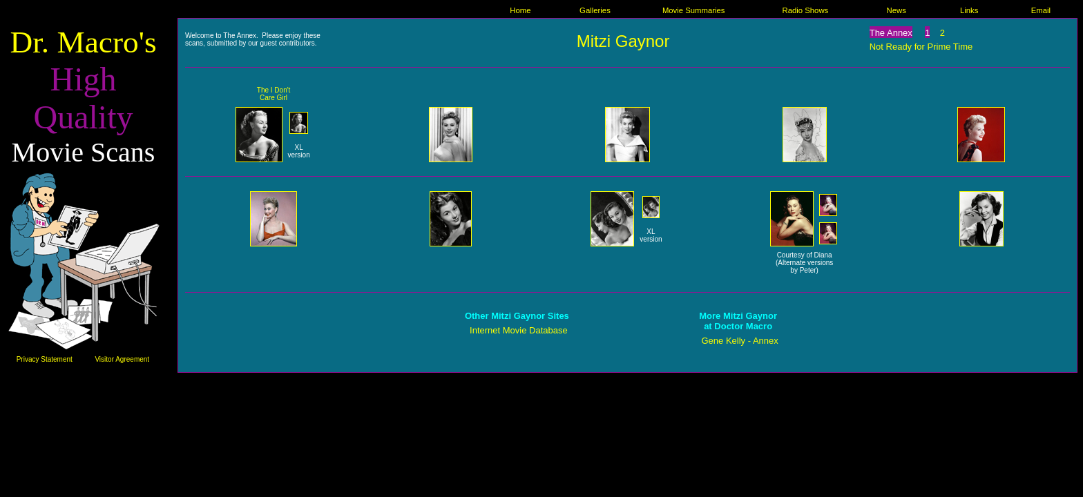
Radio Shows (805, 10)
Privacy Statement (45, 359)
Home (520, 10)
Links (969, 10)
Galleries (595, 10)
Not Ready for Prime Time (921, 46)
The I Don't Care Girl (274, 93)
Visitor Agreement (122, 359)
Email (1041, 10)
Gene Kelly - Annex (739, 340)
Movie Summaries (693, 10)
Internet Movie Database (519, 330)
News (895, 10)
